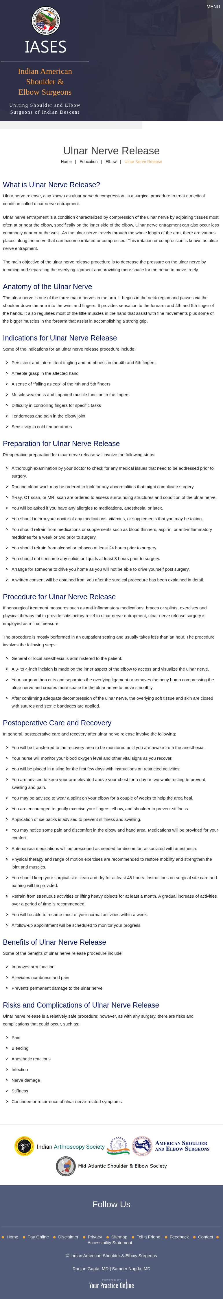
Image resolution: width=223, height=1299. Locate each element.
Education (88, 161)
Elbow (111, 161)
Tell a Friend (149, 1236)
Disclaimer (68, 1236)
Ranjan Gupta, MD (90, 1268)
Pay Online (38, 1236)
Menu (213, 6)
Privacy (95, 1236)
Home (66, 161)
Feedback (179, 1236)
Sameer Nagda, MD (131, 1268)
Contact (205, 1236)
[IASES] (45, 28)
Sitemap (119, 1236)
